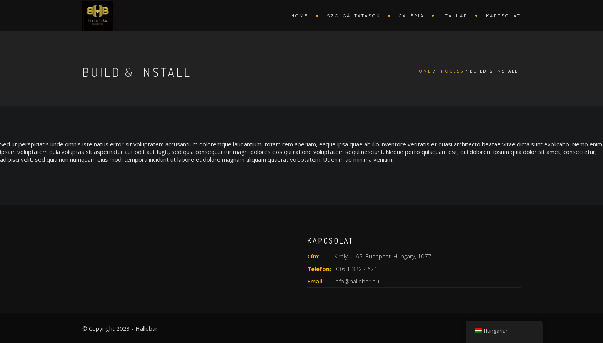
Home (299, 15)
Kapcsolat (503, 15)
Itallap (455, 15)
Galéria (411, 15)
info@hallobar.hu (356, 281)
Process (451, 71)
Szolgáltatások (353, 15)
